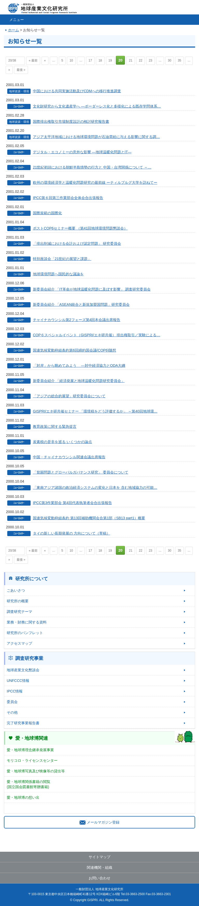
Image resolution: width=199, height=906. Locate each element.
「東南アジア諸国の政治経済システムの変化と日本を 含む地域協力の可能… (95, 487)
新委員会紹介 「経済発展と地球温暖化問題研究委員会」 (79, 381)
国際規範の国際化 (47, 213)
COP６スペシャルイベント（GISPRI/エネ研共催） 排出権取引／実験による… (96, 335)
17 (90, 60)
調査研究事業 (29, 658)
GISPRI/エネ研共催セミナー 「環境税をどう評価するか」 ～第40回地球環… (95, 411)
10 (71, 60)
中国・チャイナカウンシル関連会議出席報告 (69, 457)
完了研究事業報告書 (23, 723)
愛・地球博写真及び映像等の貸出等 (36, 771)
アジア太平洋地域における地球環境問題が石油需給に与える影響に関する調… (96, 137)
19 (110, 60)
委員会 (12, 702)
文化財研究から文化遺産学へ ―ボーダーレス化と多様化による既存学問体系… (97, 106)
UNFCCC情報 (18, 681)
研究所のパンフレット (25, 633)
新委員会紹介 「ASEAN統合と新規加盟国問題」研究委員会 (81, 304)
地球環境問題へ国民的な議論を (58, 274)
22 (140, 60)
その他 (12, 712)
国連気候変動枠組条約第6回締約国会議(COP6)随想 (74, 350)
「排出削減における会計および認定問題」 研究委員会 (77, 243)
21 (130, 60)
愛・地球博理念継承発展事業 (30, 750)
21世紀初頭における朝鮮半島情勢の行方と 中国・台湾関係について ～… (92, 167)
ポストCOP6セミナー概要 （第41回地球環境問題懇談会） (80, 228)
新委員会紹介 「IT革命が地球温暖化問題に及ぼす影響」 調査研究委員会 (92, 289)
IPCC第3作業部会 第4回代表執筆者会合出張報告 (72, 503)
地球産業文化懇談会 (23, 670)
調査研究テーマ (19, 612)
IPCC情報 (15, 691)
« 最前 (33, 60)
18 (100, 60)
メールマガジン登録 (99, 822)
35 (179, 60)
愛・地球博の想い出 (23, 797)
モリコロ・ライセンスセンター (32, 760)
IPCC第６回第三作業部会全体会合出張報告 (68, 198)
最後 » (21, 70)
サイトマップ (99, 857)
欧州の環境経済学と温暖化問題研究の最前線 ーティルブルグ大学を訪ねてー (95, 182)
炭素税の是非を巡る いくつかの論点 (62, 442)
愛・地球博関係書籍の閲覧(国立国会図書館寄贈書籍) (28, 784)
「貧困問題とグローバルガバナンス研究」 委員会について (80, 472)
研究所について (31, 578)
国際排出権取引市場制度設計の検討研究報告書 (71, 121)
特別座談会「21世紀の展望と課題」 (62, 259)
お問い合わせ (99, 878)
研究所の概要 (18, 601)
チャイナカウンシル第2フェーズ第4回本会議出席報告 (76, 320)
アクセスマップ (19, 643)
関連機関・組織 (99, 867)
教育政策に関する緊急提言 (54, 426)
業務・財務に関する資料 (27, 622)
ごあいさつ (16, 590)
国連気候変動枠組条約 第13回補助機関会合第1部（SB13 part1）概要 (89, 518)
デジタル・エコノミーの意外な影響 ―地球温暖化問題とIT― (82, 152)
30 (169, 60)
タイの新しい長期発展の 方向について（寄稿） (71, 533)
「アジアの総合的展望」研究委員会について (69, 396)
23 (150, 60)
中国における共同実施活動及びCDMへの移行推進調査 (77, 91)
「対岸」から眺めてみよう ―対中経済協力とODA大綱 (79, 365)
